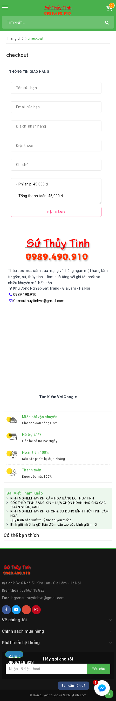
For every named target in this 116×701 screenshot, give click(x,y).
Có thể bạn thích (21, 535)
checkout (17, 55)
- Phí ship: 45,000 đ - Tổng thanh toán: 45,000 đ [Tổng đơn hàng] (56, 191)
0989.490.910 (24, 294)
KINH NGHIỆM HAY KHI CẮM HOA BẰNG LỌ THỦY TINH (52, 498)
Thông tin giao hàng (29, 72)
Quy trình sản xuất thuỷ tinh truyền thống (41, 520)
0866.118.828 (33, 590)
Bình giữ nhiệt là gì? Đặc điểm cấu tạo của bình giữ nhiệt (53, 524)
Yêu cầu (98, 669)
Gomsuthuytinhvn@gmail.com (38, 301)
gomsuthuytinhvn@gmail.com (39, 598)
